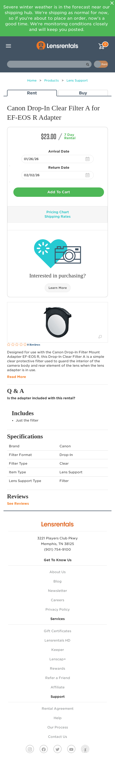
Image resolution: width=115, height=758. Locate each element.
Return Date (58, 167)
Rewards (57, 668)
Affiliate (58, 687)
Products (51, 80)
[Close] (112, 3)
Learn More (57, 288)
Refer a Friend (57, 678)
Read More (16, 377)
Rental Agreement (58, 708)
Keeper (57, 650)
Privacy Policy (57, 609)
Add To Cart (58, 192)
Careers (57, 600)
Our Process (57, 727)
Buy (83, 92)
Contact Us (57, 737)
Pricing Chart (57, 212)
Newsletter (57, 591)
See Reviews (18, 503)
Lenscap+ (57, 659)
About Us (57, 572)
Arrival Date (58, 151)
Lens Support (77, 80)
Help (58, 718)
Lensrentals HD (57, 640)
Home (32, 80)
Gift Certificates (57, 631)
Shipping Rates (57, 216)
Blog (57, 581)
